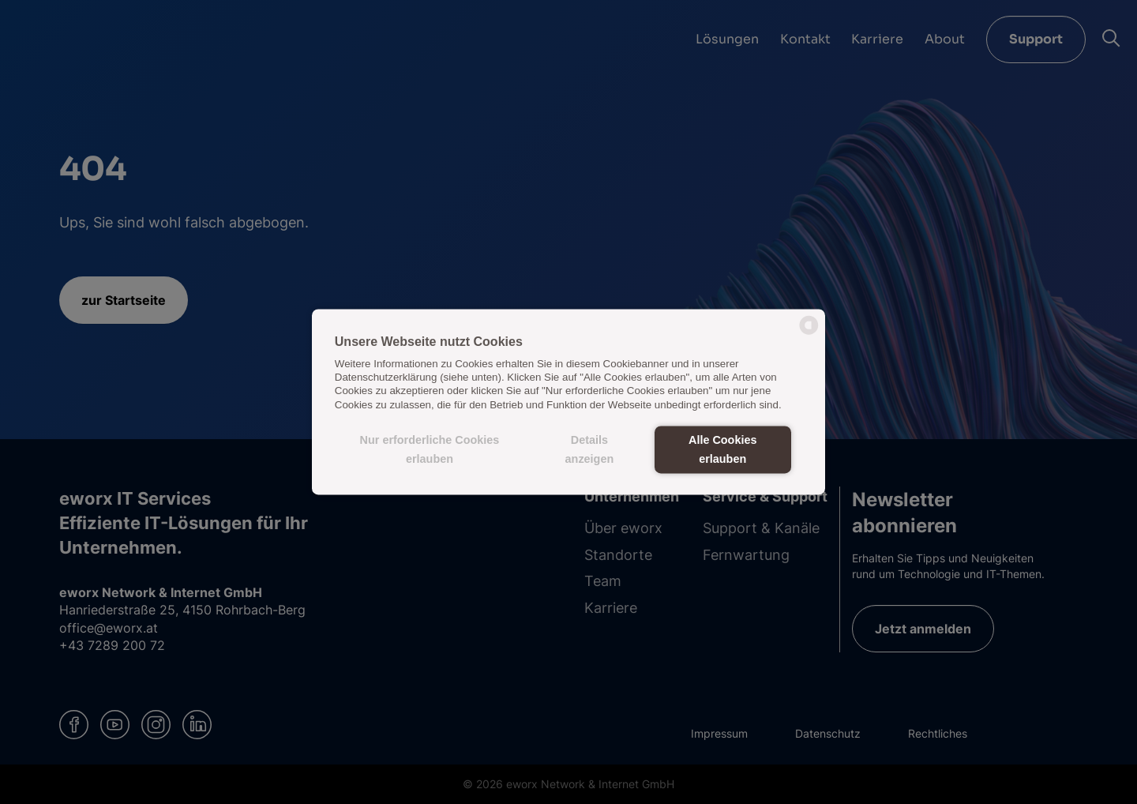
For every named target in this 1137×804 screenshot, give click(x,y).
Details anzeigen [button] (589, 449)
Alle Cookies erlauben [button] (722, 449)
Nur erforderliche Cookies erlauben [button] (430, 449)
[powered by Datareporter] (809, 333)
